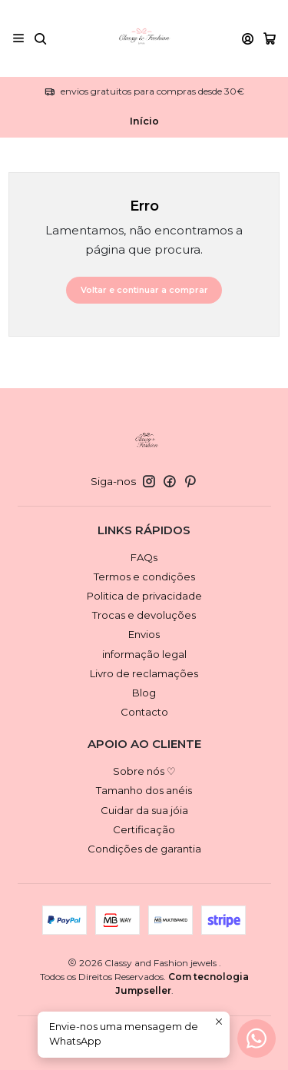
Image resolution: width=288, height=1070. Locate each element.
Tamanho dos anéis (144, 790)
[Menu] (18, 38)
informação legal (144, 654)
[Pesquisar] (41, 38)
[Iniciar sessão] (247, 38)
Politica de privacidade (144, 596)
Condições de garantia (144, 848)
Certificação (144, 829)
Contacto (144, 712)
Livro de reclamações (144, 673)
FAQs (144, 557)
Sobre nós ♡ (144, 771)
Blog (144, 692)
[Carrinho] (270, 38)
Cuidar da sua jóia (144, 810)
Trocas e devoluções (144, 615)
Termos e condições (144, 576)
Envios (144, 634)
